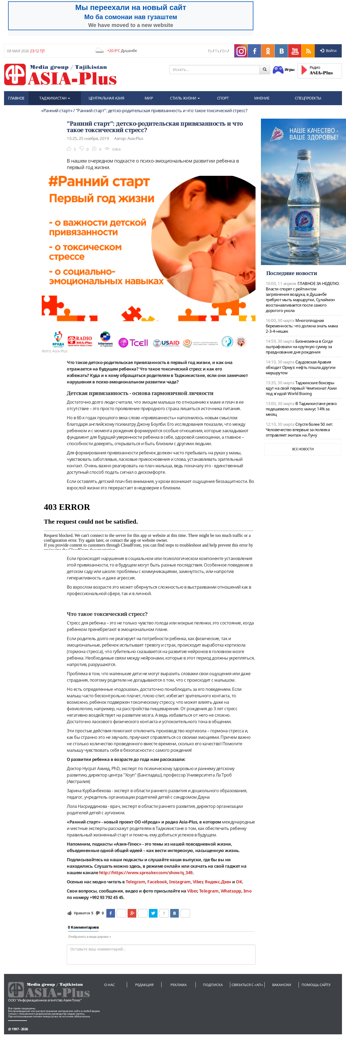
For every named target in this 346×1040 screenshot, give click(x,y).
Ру (210, 50)
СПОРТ (223, 98)
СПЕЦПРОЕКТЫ (308, 98)
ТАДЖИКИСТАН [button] (54, 98)
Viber (192, 891)
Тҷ (217, 50)
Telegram (209, 891)
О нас (109, 984)
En (224, 50)
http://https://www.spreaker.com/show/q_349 (146, 873)
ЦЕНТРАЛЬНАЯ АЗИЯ (106, 98)
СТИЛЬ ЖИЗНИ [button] (185, 98)
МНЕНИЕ (262, 98)
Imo (247, 891)
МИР (149, 98)
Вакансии (281, 984)
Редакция (144, 984)
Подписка (213, 984)
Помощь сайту (316, 984)
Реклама (178, 984)
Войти (328, 50)
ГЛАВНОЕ (16, 98)
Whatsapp (231, 891)
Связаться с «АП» (247, 984)
